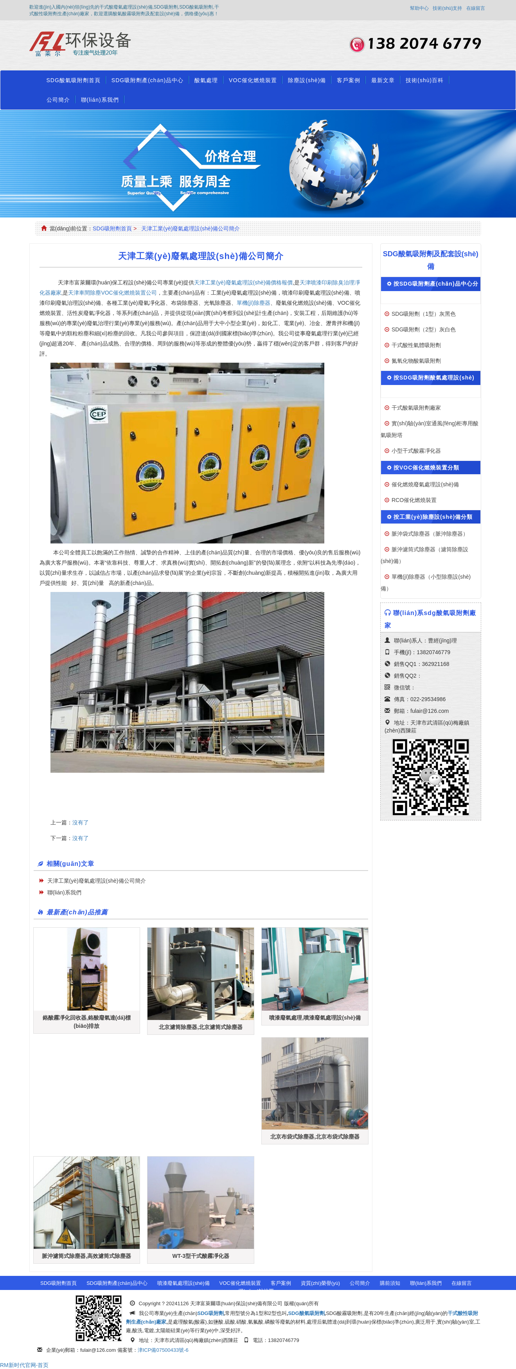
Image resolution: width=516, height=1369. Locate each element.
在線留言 (475, 8)
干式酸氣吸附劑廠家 (416, 408)
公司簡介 (58, 100)
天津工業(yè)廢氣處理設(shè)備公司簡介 (190, 228)
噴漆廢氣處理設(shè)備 (183, 1283)
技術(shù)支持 (447, 8)
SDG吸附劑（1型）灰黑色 (424, 314)
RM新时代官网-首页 (24, 1365)
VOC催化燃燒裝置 (253, 80)
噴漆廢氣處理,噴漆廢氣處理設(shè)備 (314, 1018)
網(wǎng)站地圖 (256, 1291)
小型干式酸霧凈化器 (416, 451)
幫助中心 (419, 8)
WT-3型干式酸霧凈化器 (201, 1256)
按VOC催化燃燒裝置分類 (426, 467)
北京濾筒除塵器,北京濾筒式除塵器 (201, 1027)
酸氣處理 (206, 80)
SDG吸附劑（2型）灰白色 (424, 329)
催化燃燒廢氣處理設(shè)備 (425, 484)
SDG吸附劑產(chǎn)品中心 (147, 80)
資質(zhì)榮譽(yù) (320, 1283)
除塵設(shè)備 (307, 80)
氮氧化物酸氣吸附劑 (416, 361)
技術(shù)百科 (425, 80)
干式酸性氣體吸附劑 (416, 345)
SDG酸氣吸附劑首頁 (74, 80)
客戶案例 (348, 80)
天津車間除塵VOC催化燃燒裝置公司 (112, 293)
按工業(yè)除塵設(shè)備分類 (433, 517)
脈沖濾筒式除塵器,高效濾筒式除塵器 (86, 1256)
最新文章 (383, 80)
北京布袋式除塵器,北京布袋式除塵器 (315, 1136)
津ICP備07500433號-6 (163, 1350)
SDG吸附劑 (211, 1313)
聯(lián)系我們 (100, 100)
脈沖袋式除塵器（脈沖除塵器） (430, 534)
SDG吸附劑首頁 (112, 228)
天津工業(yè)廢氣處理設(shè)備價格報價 (243, 282)
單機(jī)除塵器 (253, 303)
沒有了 (80, 822)
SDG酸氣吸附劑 (306, 1313)
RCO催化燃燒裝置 (414, 500)
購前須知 (390, 1283)
